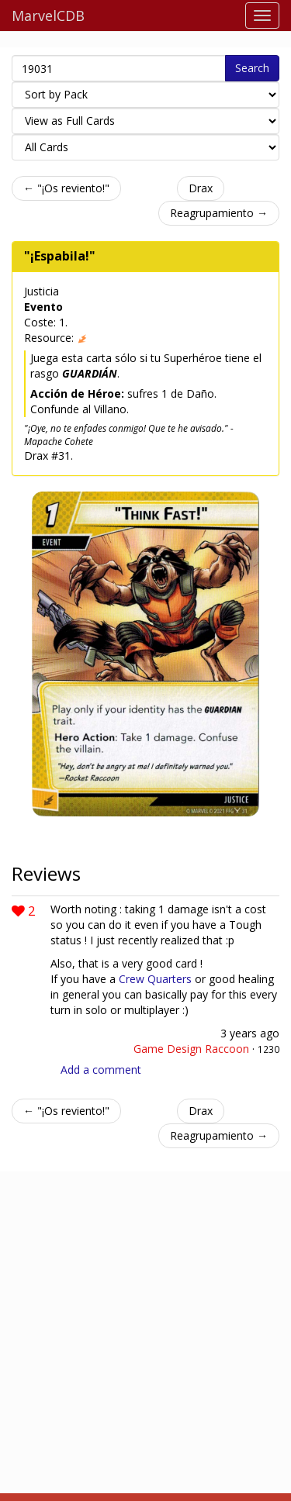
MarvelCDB (48, 15)
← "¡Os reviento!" (66, 188)
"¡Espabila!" (59, 255)
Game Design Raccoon (191, 1048)
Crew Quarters (155, 978)
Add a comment (101, 1069)
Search (252, 67)
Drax (201, 188)
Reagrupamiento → (219, 212)
